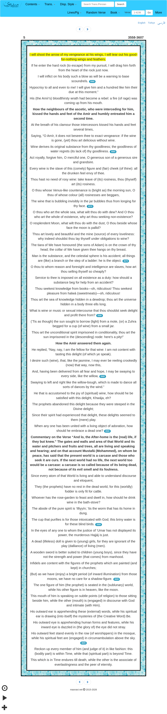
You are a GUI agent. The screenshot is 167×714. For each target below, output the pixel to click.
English (141, 22)
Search (120, 4)
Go (149, 12)
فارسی (161, 23)
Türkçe (151, 22)
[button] (32, 4)
